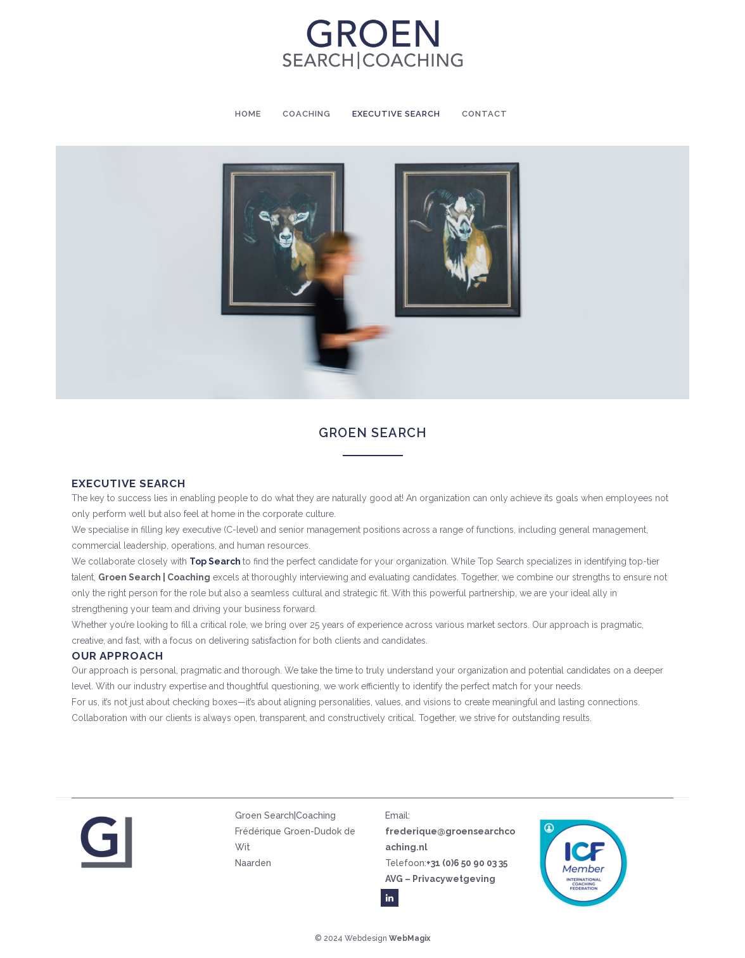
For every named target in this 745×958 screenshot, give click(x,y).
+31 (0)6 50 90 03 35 (466, 863)
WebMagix (409, 938)
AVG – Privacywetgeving (440, 879)
